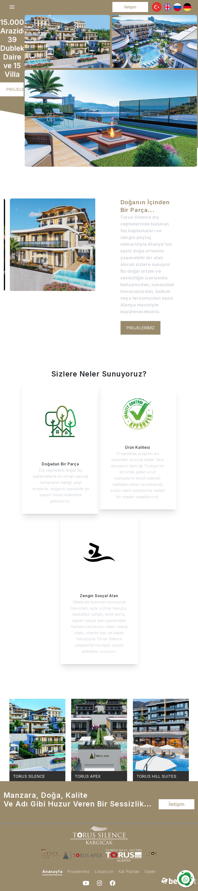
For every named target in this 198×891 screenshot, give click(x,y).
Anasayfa (52, 871)
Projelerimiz (20, 89)
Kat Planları (129, 871)
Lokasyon (104, 871)
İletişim (130, 7)
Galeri (150, 871)
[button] (157, 7)
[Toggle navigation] (12, 7)
